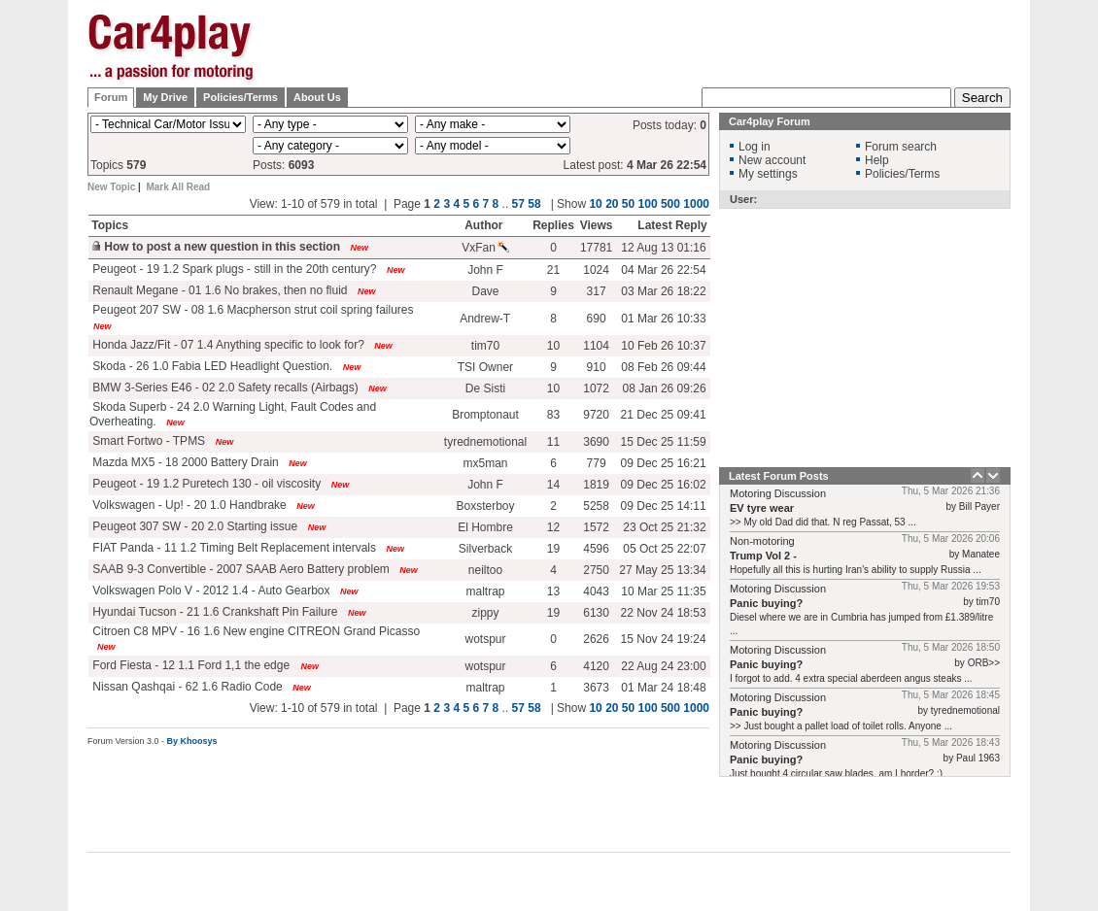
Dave (485, 291)
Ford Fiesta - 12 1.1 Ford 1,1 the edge (190, 665)
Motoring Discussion (778, 493)
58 (534, 708)
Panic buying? (766, 603)
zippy (485, 613)
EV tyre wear (762, 508)
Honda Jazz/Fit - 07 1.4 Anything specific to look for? (226, 345)
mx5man (485, 463)
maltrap (485, 591)
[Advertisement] (657, 136)
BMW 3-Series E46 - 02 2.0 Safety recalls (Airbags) (224, 387)
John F (485, 484)
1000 (696, 708)
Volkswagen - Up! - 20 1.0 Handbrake (188, 505)
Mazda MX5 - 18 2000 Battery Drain (184, 462)
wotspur (484, 639)
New (367, 291)
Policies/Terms (240, 97)
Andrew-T (485, 318)
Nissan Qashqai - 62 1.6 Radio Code (186, 686)
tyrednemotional (485, 442)
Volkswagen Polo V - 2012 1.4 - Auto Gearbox (209, 590)
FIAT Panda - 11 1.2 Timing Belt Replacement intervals (232, 548)
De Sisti (485, 388)
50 (628, 708)
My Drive (165, 97)
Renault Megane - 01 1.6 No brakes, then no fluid (218, 290)
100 (648, 708)
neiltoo (485, 570)
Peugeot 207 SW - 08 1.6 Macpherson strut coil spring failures (251, 310)
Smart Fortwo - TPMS (147, 441)
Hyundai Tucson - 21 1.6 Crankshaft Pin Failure (213, 612)
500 (670, 708)
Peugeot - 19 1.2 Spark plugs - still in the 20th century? (233, 269)
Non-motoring (762, 541)
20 (611, 708)
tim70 (485, 346)
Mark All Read (178, 187)
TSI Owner (485, 367)
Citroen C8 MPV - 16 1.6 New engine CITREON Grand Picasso (254, 631)
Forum (110, 97)
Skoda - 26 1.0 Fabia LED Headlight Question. (210, 366)
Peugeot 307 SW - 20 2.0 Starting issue (193, 526)
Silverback (485, 549)
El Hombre (485, 527)
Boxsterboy (485, 506)
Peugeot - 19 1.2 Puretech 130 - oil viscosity (205, 483)
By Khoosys (192, 741)
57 (518, 708)
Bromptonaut (485, 415)
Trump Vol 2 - (763, 555)
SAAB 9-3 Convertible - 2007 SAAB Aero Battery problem (239, 569)
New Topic (111, 187)
